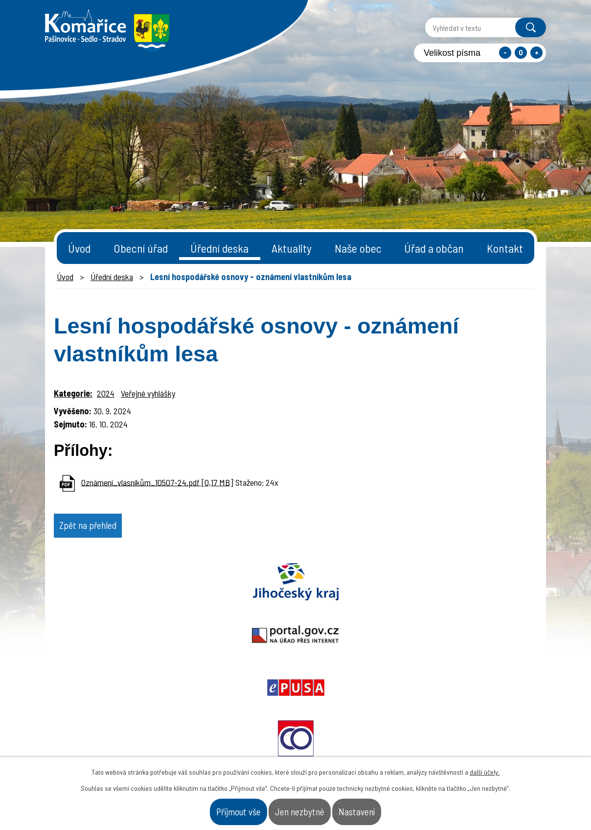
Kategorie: (73, 393)
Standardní (521, 53)
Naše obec (358, 248)
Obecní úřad (141, 248)
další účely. (485, 764)
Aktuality (292, 248)
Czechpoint (488, 590)
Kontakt (505, 248)
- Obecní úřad (422, 737)
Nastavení (391, 807)
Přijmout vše (206, 807)
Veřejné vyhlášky (148, 393)
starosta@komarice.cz (248, 708)
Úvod (79, 248)
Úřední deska (219, 248)
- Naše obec (492, 737)
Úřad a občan (434, 248)
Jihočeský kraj (102, 590)
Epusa (295, 590)
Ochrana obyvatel (392, 590)
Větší (536, 53)
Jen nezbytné (302, 807)
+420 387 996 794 (236, 733)
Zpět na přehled (106, 529)
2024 (105, 393)
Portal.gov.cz (199, 590)
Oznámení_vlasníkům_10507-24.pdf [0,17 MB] (157, 481)
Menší (505, 53)
